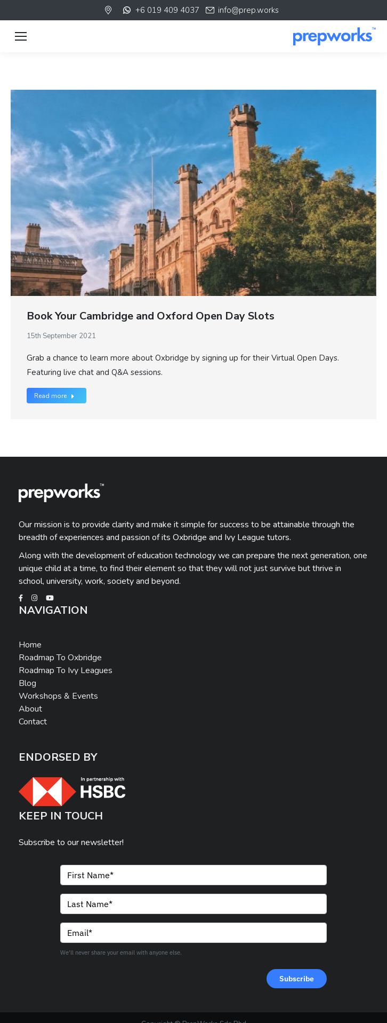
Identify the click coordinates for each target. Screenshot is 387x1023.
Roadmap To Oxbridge (60, 657)
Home (30, 645)
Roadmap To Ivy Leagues (65, 670)
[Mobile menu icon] (21, 36)
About (30, 709)
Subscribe (296, 978)
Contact (33, 722)
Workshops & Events (58, 696)
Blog (27, 683)
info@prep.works (242, 10)
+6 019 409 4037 (160, 10)
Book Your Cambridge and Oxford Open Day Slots (151, 316)
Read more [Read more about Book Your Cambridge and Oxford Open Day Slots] (54, 396)
